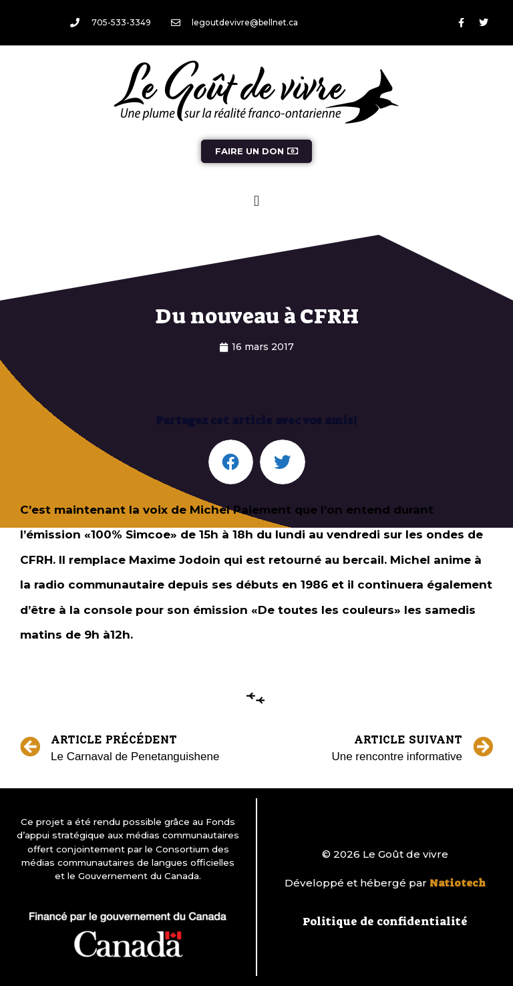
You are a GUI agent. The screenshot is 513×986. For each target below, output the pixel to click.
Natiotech (458, 883)
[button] (256, 201)
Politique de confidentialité (385, 921)
